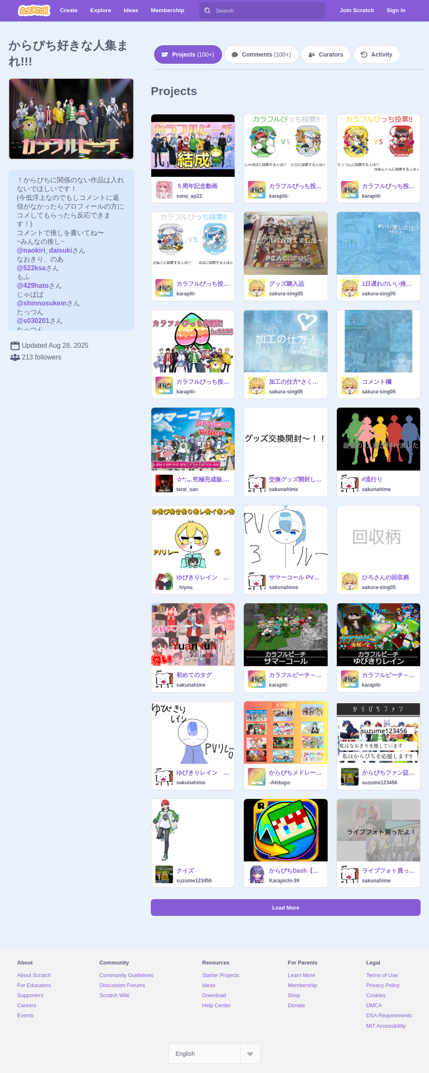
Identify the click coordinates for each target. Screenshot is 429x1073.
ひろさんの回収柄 (385, 577)
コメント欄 (376, 381)
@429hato (33, 285)
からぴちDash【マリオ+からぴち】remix (295, 870)
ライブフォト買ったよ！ (388, 870)
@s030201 (33, 320)
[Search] (207, 10)
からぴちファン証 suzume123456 (388, 772)
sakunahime (283, 489)
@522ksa (31, 267)
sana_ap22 (189, 196)
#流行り (372, 479)
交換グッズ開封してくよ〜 (295, 479)
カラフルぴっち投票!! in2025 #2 (203, 381)
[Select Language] (214, 1054)
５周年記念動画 (196, 186)
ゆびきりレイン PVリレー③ (203, 577)
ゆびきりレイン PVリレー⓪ (203, 772)
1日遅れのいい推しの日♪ (388, 283)
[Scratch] (34, 10)
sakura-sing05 (286, 294)
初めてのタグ (194, 675)
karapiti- (279, 196)
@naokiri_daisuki (44, 250)
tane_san (187, 489)
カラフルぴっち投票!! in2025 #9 (203, 283)
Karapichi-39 (284, 881)
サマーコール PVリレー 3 (295, 577)
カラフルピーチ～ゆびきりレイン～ (388, 675)
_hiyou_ (185, 587)
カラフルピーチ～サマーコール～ (295, 675)
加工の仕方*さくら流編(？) (295, 381)
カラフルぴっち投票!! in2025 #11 (295, 186)
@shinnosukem (42, 303)
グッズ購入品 (286, 283)
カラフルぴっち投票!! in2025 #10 (388, 186)
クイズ (185, 870)
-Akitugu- (280, 783)
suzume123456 (380, 783)
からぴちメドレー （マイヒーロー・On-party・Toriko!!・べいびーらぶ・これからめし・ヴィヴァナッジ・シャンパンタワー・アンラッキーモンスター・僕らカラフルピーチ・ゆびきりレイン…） (295, 772)
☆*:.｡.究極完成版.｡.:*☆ (203, 479)
